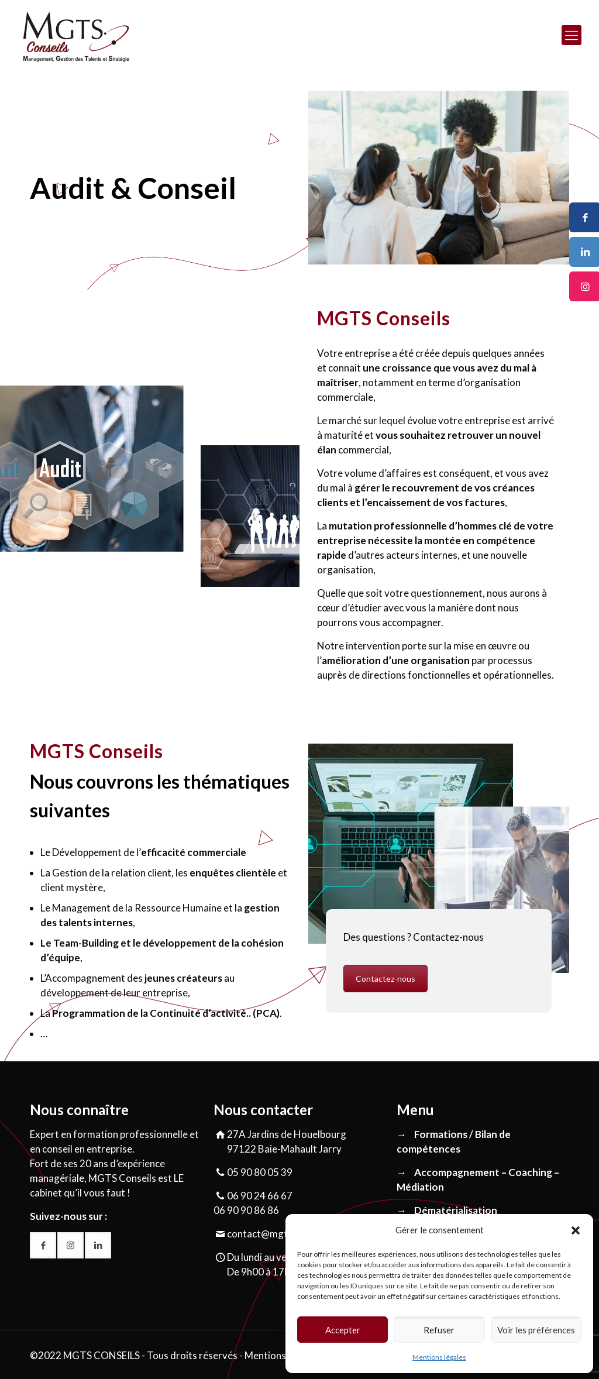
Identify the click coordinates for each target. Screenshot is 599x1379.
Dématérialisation (455, 1210)
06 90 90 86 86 (246, 1210)
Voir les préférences (536, 1330)
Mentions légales (439, 1357)
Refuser (439, 1330)
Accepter (342, 1330)
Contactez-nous (385, 978)
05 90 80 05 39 (259, 1172)
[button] (575, 1230)
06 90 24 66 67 (259, 1195)
